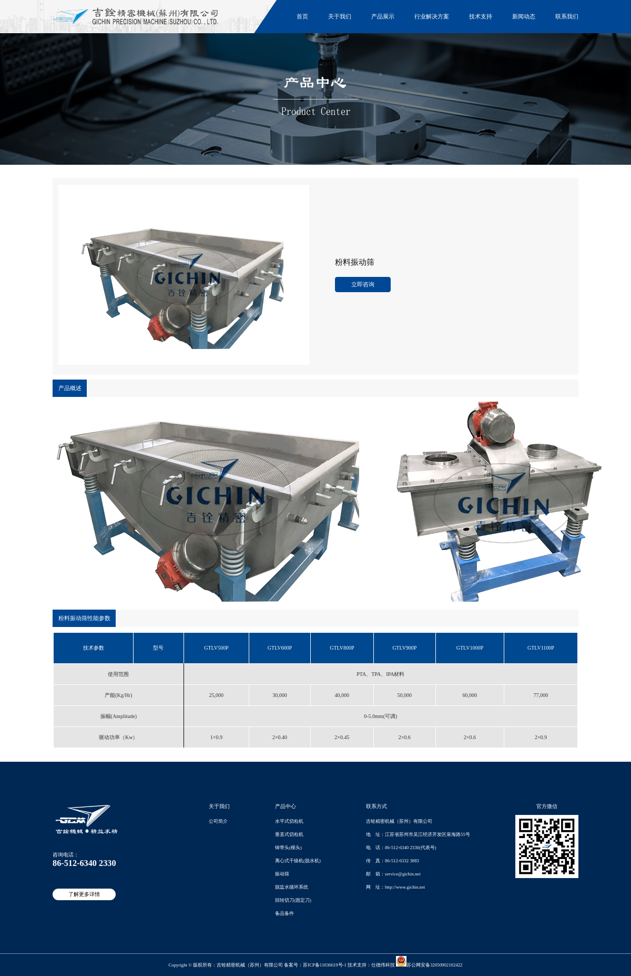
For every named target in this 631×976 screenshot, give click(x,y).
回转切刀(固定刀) (293, 900)
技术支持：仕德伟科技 (371, 965)
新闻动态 (523, 16)
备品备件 (284, 913)
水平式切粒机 (289, 821)
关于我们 (339, 16)
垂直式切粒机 (289, 834)
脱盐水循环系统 (291, 887)
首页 (302, 16)
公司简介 (218, 821)
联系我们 (566, 16)
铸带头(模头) (288, 847)
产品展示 (382, 16)
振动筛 (282, 874)
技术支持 (480, 16)
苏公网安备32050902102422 (429, 965)
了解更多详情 (84, 894)
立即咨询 (362, 284)
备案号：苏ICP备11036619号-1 (315, 965)
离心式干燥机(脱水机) (298, 860)
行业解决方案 (431, 16)
